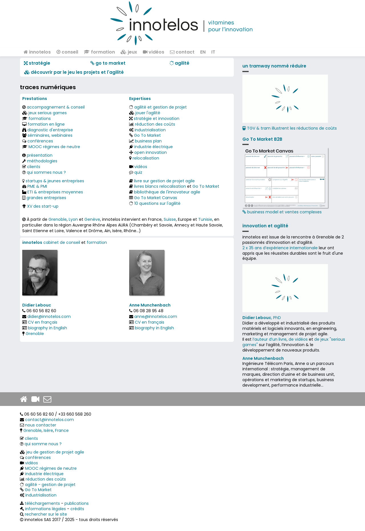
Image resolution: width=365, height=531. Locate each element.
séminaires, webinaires (50, 135)
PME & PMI (37, 186)
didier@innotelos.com (49, 316)
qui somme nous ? (43, 444)
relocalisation (146, 158)
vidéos (153, 52)
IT (213, 52)
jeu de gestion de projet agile (55, 452)
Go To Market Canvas (155, 198)
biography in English (47, 328)
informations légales (45, 509)
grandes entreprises (46, 198)
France (62, 430)
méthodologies (42, 161)
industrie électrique (153, 147)
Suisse (170, 219)
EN (203, 52)
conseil (67, 52)
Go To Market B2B (262, 139)
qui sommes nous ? (46, 172)
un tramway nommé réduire (274, 66)
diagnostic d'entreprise (50, 130)
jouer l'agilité (147, 113)
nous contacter (40, 425)
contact (182, 52)
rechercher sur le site (46, 514)
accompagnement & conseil (56, 107)
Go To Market (147, 135)
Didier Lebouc (36, 305)
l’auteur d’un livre (270, 339)
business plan (148, 141)
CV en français (42, 322)
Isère (48, 430)
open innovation (150, 152)
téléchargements (42, 503)
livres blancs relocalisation (160, 186)
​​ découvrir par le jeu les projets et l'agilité (74, 72)
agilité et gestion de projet (160, 107)
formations (40, 118)
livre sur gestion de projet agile (164, 181)
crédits (77, 509)
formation (99, 52)
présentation (39, 155)
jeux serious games (48, 113)
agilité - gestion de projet (50, 484)
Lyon (73, 219)
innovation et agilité (265, 226)
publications (76, 503)
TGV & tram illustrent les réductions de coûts (289, 128)
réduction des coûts (155, 124)
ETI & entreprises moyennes (55, 192)
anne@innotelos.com (155, 316)
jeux (129, 52)
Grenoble (57, 219)
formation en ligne (46, 124)
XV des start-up (42, 206)
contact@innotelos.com (49, 419)
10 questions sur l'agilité (157, 203)
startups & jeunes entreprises (55, 181)
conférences (40, 141)
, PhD (261, 317)
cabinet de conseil (61, 242)
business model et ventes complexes (285, 181)
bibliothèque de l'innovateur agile (167, 192)
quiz (138, 172)
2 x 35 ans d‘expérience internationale (280, 248)
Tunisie (205, 219)
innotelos (37, 52)
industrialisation (150, 130)
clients (33, 166)
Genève (92, 219)
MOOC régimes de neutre (54, 147)
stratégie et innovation (156, 118)
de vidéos (298, 339)
